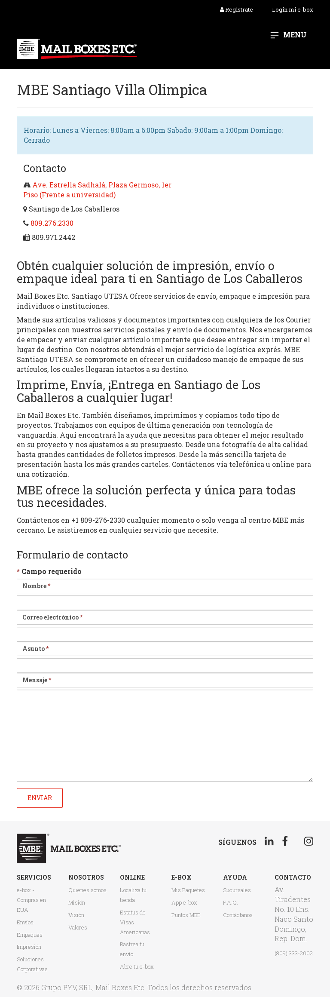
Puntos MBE (186, 915)
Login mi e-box (292, 9)
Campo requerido (49, 571)
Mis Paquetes (188, 890)
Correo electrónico (52, 617)
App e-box (184, 902)
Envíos (25, 922)
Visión (76, 915)
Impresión (29, 947)
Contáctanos (238, 915)
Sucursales (237, 890)
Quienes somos (87, 890)
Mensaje (36, 680)
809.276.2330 (52, 222)
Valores (77, 927)
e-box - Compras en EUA (31, 900)
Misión (76, 902)
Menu (295, 34)
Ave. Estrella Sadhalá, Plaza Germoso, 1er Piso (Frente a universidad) (97, 189)
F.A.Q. (230, 902)
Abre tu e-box (137, 966)
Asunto (35, 648)
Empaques (30, 935)
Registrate (236, 9)
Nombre (36, 586)
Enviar (40, 798)
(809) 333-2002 (294, 953)
